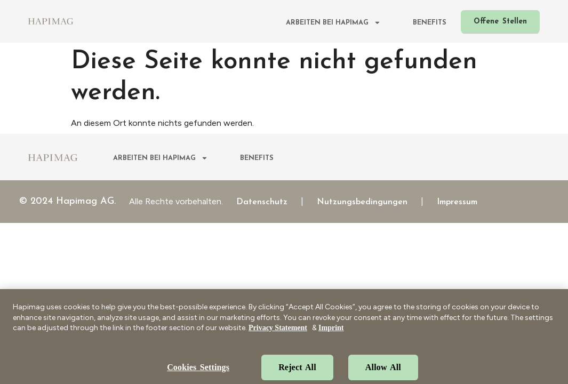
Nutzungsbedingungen (362, 202)
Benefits (429, 22)
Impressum (457, 202)
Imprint (330, 335)
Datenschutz (261, 202)
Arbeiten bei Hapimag (333, 22)
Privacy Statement (278, 335)
